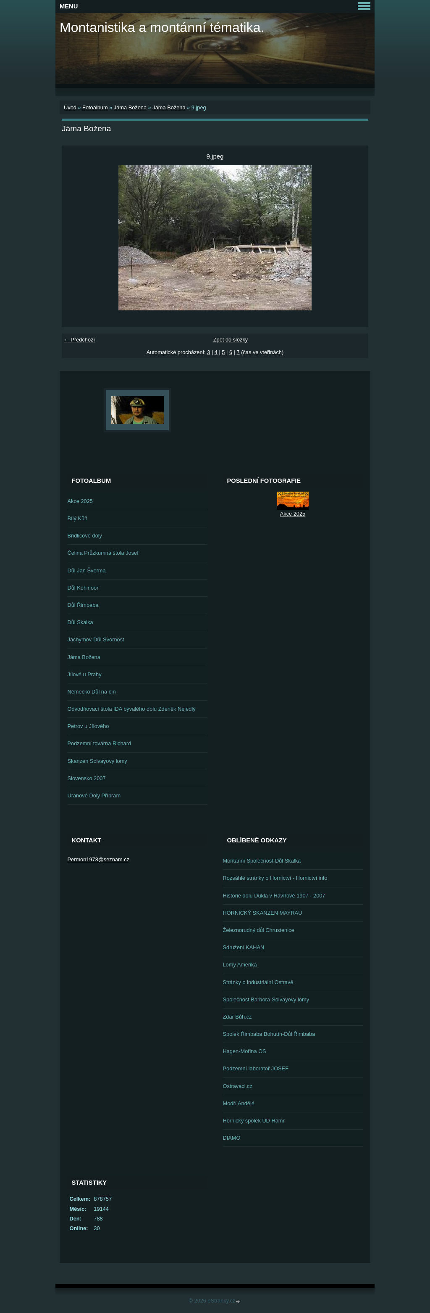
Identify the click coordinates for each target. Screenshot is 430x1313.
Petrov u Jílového (88, 726)
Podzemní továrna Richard (99, 743)
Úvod (70, 107)
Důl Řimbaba (83, 605)
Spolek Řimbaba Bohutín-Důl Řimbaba (269, 1034)
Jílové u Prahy (85, 674)
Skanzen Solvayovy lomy (97, 761)
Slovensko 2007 (87, 778)
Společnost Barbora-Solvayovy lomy (266, 999)
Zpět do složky (230, 339)
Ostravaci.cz (237, 1086)
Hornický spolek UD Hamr (254, 1120)
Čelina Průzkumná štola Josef (103, 553)
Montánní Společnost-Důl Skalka (262, 861)
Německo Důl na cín (92, 691)
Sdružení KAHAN (244, 947)
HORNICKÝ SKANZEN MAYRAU (262, 913)
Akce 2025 (80, 501)
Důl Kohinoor (83, 588)
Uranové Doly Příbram (94, 795)
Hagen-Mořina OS (244, 1051)
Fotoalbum (95, 107)
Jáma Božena (130, 107)
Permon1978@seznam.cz (98, 859)
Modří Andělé (238, 1103)
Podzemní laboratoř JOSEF (255, 1068)
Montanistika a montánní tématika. (162, 27)
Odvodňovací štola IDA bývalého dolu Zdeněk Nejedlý (132, 709)
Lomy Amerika (240, 964)
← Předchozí (79, 339)
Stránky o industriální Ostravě (258, 982)
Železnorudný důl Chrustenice (258, 930)
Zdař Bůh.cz (237, 1017)
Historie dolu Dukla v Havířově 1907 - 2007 (274, 895)
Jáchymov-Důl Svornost (96, 639)
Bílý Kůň (78, 518)
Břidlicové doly (85, 535)
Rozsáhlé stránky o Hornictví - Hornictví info (275, 878)
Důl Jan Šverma (87, 570)
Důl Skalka (80, 622)
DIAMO (232, 1138)
